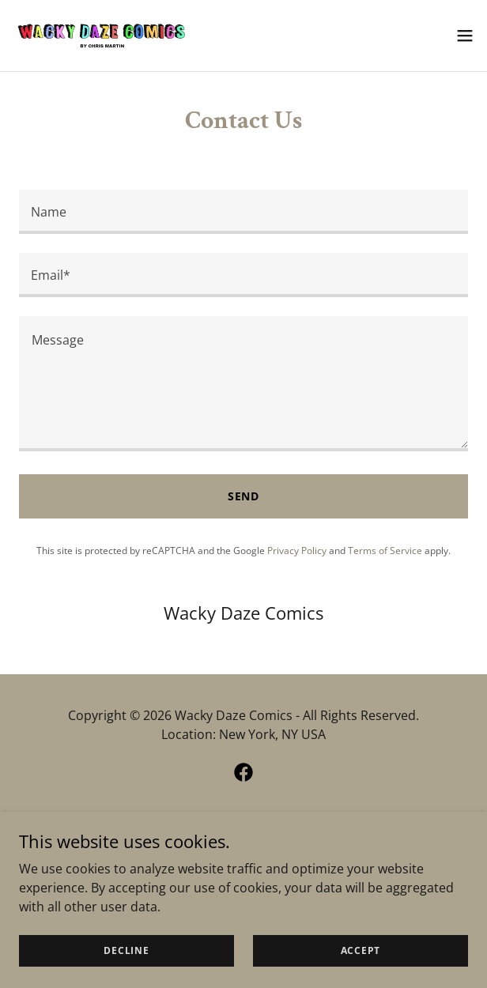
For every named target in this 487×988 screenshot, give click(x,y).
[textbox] (243, 212)
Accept (361, 950)
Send (244, 495)
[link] (101, 35)
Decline (126, 950)
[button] (465, 35)
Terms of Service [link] (385, 550)
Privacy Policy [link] (297, 550)
